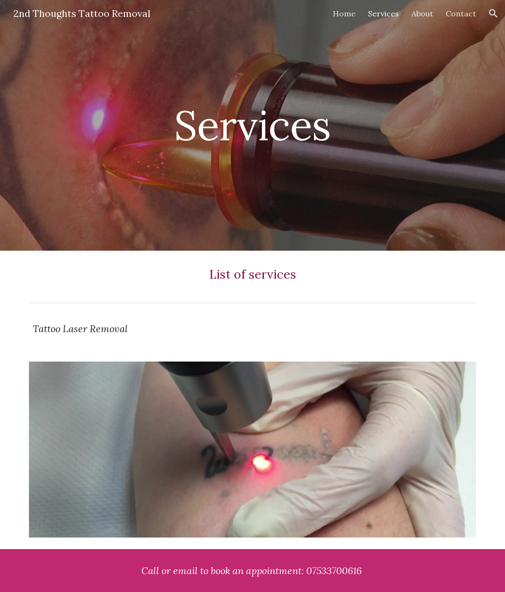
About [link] (422, 13)
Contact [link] (461, 13)
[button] (493, 13)
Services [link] (383, 13)
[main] (252, 125)
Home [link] (344, 13)
